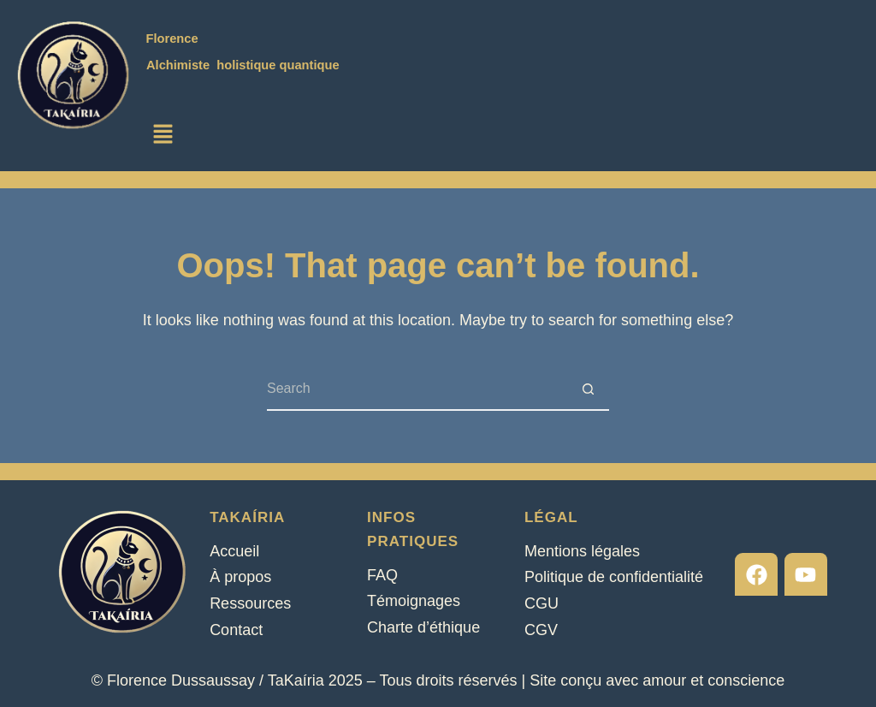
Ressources (250, 603)
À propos (240, 576)
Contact (236, 630)
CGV (541, 630)
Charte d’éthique (423, 627)
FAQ (382, 575)
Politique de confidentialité (613, 576)
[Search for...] (416, 389)
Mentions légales (582, 551)
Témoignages (413, 600)
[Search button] (587, 389)
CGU (541, 603)
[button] (163, 135)
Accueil (234, 551)
